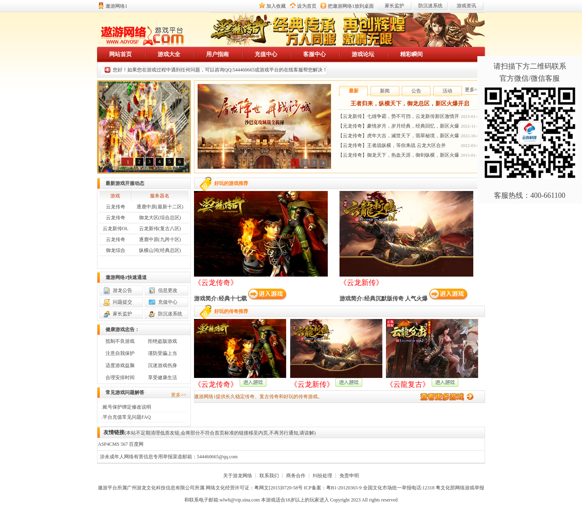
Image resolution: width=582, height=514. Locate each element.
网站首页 (120, 54)
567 (124, 444)
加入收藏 (276, 6)
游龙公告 (122, 290)
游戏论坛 (363, 54)
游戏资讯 (466, 5)
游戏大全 (169, 54)
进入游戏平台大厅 (448, 396)
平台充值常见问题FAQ (127, 417)
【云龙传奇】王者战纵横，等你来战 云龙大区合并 (392, 145)
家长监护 (394, 5)
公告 (416, 91)
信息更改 (167, 290)
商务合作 (296, 475)
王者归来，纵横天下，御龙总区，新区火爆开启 (409, 104)
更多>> (472, 89)
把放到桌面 (351, 6)
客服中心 (314, 54)
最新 (353, 91)
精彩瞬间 (411, 54)
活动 (447, 91)
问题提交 (122, 302)
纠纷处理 (322, 475)
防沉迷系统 (430, 5)
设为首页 (306, 6)
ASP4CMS (108, 444)
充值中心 (266, 54)
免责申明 (349, 475)
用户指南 (217, 54)
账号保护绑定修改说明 (127, 407)
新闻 (385, 91)
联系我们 (269, 475)
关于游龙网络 (237, 475)
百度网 (136, 444)
